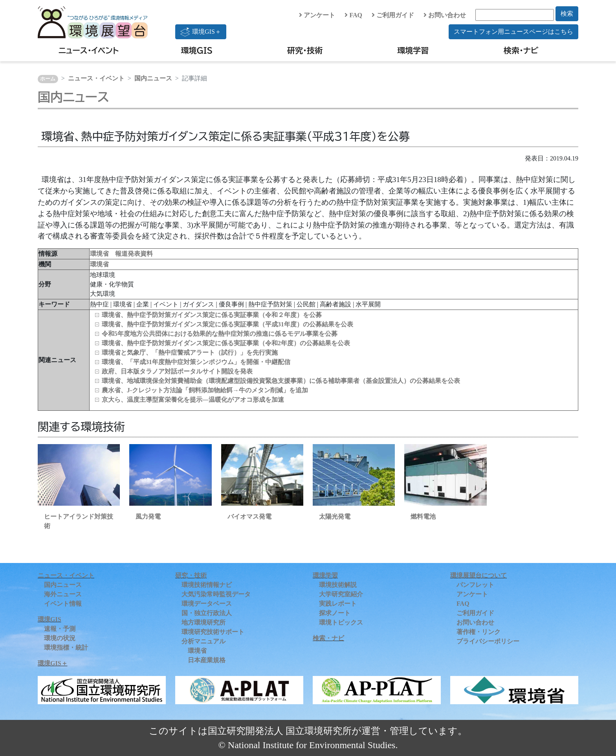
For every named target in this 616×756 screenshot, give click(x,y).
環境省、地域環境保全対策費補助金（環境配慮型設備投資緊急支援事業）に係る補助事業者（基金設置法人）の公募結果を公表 (281, 380)
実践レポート (338, 603)
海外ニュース (63, 594)
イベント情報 (63, 603)
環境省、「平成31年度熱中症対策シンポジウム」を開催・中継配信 (196, 362)
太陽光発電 (334, 516)
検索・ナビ (521, 50)
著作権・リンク (478, 631)
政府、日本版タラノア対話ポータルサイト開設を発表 (177, 371)
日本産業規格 (207, 660)
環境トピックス (341, 622)
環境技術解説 (338, 584)
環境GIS (197, 50)
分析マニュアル (204, 641)
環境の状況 (59, 638)
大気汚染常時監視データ (216, 594)
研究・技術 (305, 50)
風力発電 (148, 516)
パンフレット (475, 584)
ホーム (47, 79)
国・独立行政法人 (207, 613)
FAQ (353, 15)
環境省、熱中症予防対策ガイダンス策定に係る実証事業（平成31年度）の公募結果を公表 (227, 324)
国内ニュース (153, 78)
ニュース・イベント (89, 50)
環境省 (99, 264)
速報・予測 (59, 628)
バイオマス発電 (249, 516)
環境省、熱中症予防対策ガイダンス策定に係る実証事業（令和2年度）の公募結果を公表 (226, 343)
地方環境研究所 (204, 622)
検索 (567, 13)
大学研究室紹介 (341, 594)
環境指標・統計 (66, 647)
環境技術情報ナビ (207, 584)
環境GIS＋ (200, 31)
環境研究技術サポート (213, 631)
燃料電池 (423, 516)
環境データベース (207, 603)
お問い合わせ (445, 15)
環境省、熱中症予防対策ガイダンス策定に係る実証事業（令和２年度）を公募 (212, 315)
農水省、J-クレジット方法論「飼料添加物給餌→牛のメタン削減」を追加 (205, 390)
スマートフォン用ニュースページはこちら (513, 31)
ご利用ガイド (393, 15)
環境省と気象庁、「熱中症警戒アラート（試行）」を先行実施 (190, 352)
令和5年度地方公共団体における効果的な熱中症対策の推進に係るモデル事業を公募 (219, 333)
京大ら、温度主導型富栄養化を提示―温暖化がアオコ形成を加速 (193, 399)
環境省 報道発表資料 (121, 253)
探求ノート (334, 613)
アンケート (317, 15)
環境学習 (413, 50)
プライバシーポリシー (487, 641)
